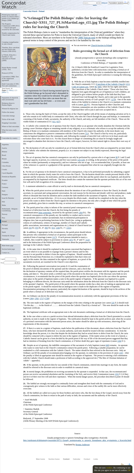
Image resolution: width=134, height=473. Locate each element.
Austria (4, 148)
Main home (40, 459)
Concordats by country (9, 138)
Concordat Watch (30, 11)
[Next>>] (5, 92)
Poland (4, 221)
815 (53, 121)
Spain (4, 232)
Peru (3, 218)
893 (46, 228)
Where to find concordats (10, 126)
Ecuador (5, 180)
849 (99, 87)
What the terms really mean (9, 131)
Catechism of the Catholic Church (110, 84)
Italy (3, 202)
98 (117, 157)
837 (58, 121)
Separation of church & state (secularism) (10, 99)
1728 (46, 298)
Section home (54, 459)
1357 (121, 353)
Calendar (76, 459)
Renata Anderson (83, 444)
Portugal (5, 225)
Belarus (4, 152)
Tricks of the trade (8, 119)
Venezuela (5, 239)
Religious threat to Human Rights (8, 104)
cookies (109, 468)
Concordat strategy (8, 116)
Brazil (4, 155)
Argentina (5, 144)
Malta (4, 205)
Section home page (8, 249)
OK (129, 470)
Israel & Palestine (8, 198)
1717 (42, 298)
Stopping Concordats (9, 123)
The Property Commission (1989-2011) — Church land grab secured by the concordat (10, 26)
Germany (5, 187)
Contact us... (6, 253)
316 (30, 228)
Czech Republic (7, 173)
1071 (71, 240)
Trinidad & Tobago (8, 236)
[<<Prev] (10, 90)
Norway (4, 214)
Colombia (5, 162)
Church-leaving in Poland (101, 45)
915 (53, 228)
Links (96, 459)
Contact (87, 459)
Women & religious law (10, 109)
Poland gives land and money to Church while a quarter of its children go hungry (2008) (10, 17)
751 (86, 133)
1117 (54, 237)
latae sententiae (44, 212)
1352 (117, 374)
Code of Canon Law (80, 87)
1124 (88, 240)
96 (96, 87)
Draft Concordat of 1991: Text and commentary (10, 85)
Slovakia (5, 228)
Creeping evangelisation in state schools (10, 43)
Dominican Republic (9, 177)
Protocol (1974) (7, 73)
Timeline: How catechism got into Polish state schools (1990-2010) (10, 49)
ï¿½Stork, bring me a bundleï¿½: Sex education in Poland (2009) (9, 57)
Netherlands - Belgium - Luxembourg (10, 210)
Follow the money (8, 112)
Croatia (4, 169)
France (4, 184)
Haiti (3, 191)
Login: (8, 259)
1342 (36, 298)
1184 (58, 228)
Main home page (7, 245)
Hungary (5, 194)
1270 (113, 99)
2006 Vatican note (86, 37)
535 (112, 303)
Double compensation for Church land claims (10, 34)
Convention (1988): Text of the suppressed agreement (10, 78)
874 (36, 228)
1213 (127, 84)
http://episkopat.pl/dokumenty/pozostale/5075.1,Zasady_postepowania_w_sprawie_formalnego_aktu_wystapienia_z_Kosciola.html (77, 440)
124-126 (80, 160)
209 (85, 104)
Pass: (8, 263)
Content (66, 459)
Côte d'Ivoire (6, 166)
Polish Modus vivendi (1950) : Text (9, 68)
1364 (81, 212)
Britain (4, 159)
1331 (68, 228)
